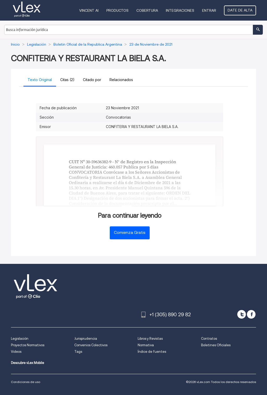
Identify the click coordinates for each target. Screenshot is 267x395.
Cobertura (147, 10)
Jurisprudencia (85, 339)
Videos (16, 352)
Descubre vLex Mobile (27, 363)
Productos (117, 10)
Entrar (209, 10)
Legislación (19, 339)
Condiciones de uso (25, 382)
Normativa (146, 345)
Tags (78, 352)
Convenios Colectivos (90, 345)
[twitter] (241, 314)
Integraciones (180, 10)
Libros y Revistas (150, 339)
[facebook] (251, 314)
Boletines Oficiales (215, 345)
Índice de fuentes (152, 352)
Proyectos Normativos (27, 345)
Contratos (209, 339)
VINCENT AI (89, 10)
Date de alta (240, 10)
